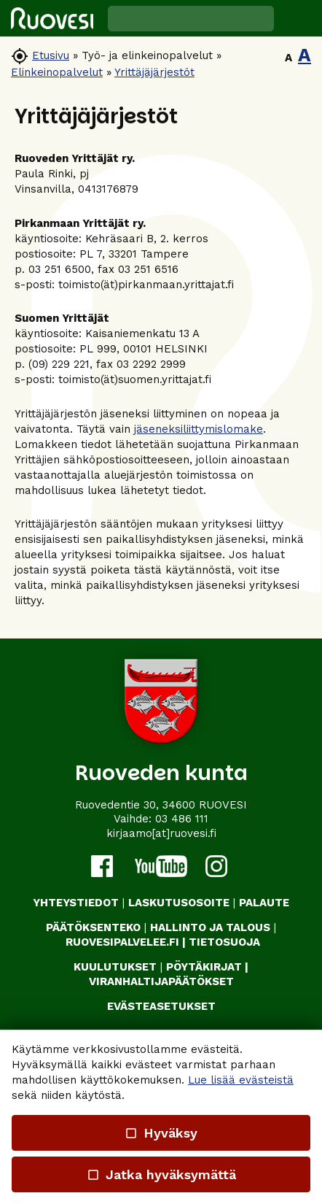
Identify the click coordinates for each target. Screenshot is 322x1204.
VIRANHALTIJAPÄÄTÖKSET (161, 981)
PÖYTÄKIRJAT (204, 966)
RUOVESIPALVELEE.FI (122, 942)
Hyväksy (161, 1133)
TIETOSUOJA (224, 942)
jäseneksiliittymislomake (198, 429)
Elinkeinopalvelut (57, 72)
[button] (298, 18)
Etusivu (50, 55)
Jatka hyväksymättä (160, 1174)
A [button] (288, 57)
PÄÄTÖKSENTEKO (93, 927)
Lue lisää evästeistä (241, 1080)
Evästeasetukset (161, 1006)
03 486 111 (181, 818)
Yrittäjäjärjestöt (154, 72)
